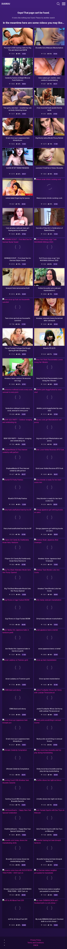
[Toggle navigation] (63, 3)
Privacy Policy (35, 940)
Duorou (6, 3)
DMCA (35, 945)
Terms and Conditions (36, 943)
